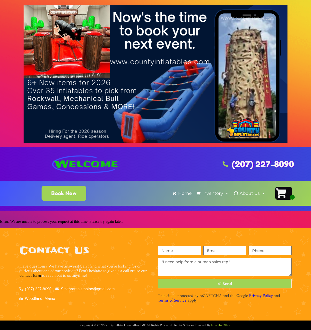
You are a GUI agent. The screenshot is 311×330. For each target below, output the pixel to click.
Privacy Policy (261, 295)
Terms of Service (172, 300)
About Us (253, 193)
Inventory (215, 193)
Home (185, 193)
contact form (30, 275)
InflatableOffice (221, 325)
